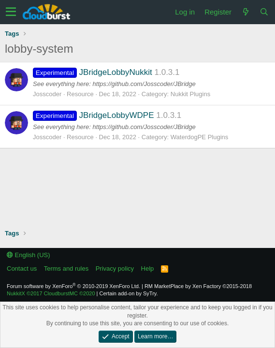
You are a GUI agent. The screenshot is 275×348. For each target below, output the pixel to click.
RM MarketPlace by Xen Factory (198, 286)
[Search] (264, 12)
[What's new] (245, 12)
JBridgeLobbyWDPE (93, 115)
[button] (11, 12)
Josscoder (47, 94)
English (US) (28, 255)
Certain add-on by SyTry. (129, 293)
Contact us (22, 268)
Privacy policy (115, 268)
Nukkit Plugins (190, 94)
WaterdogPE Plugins (199, 137)
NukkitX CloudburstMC (51, 293)
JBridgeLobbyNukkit (92, 72)
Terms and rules (66, 268)
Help (147, 268)
